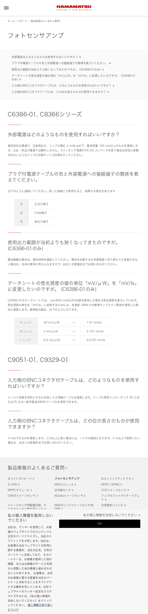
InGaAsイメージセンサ (69, 495)
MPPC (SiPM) (110, 484)
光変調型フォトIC (112, 505)
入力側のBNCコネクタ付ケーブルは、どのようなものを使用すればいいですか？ (62, 85)
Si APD (12, 484)
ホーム (11, 21)
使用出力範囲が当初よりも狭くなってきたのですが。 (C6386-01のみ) (56, 69)
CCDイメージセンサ (113, 490)
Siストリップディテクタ (116, 478)
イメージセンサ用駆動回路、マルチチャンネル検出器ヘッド (27, 506)
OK (100, 523)
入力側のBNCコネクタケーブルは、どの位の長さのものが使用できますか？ (59, 91)
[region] (74, 561)
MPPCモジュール (18, 490)
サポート (22, 21)
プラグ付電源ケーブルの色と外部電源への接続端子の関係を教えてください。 (60, 63)
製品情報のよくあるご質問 (45, 21)
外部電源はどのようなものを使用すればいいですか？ (45, 56)
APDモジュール (64, 484)
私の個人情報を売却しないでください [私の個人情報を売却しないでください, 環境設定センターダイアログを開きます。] (110, 515)
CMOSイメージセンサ (22, 495)
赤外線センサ (63, 490)
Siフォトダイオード (20, 478)
